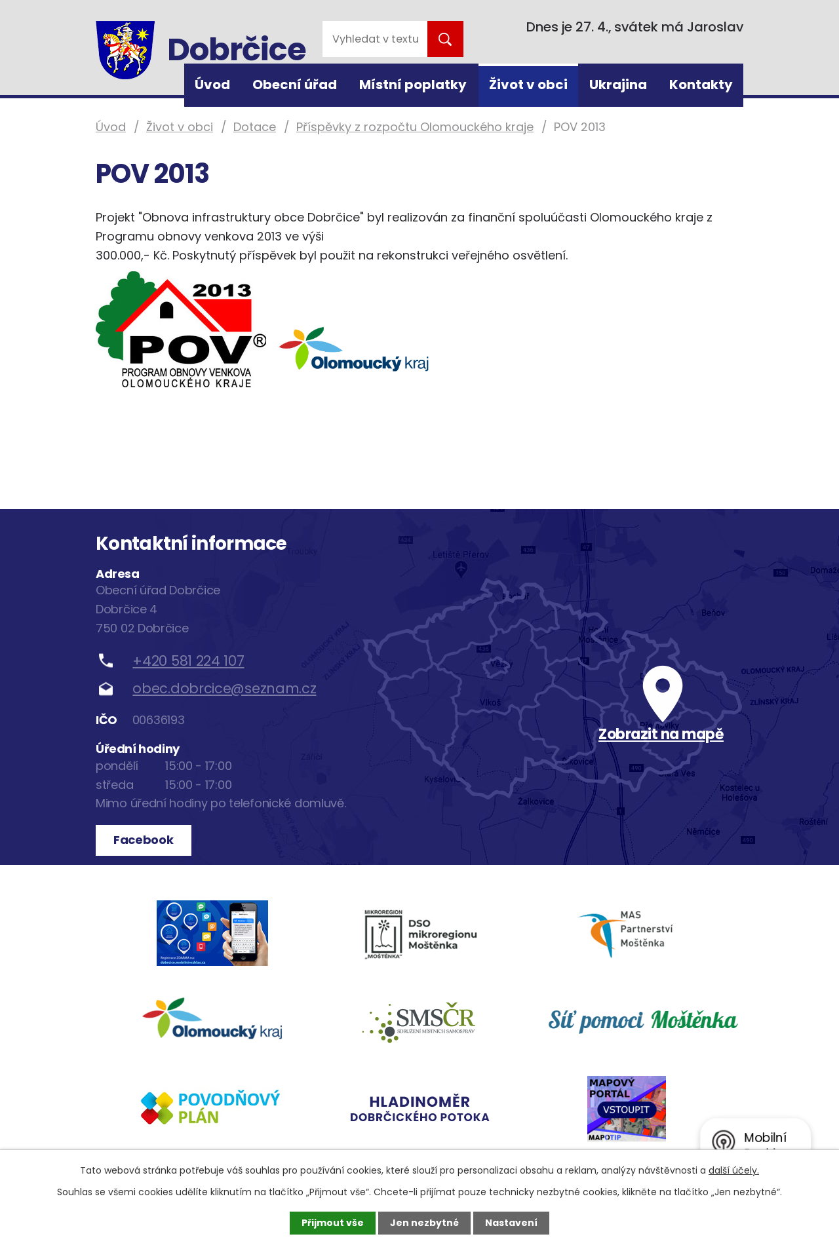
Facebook (143, 840)
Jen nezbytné (424, 1222)
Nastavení (511, 1222)
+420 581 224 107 (188, 660)
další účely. (734, 1170)
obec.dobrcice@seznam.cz (224, 688)
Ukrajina (618, 84)
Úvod (212, 84)
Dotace (254, 127)
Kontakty (701, 84)
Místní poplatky (413, 84)
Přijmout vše (333, 1222)
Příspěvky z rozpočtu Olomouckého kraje (415, 127)
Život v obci (528, 84)
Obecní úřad (294, 84)
